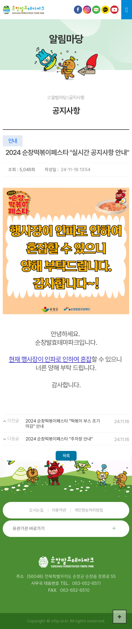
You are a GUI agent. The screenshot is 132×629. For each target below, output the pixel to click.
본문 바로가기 (13, 19)
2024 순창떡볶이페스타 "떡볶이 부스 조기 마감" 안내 (63, 423)
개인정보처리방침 (88, 510)
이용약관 (59, 510)
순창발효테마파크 (23, 9)
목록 (66, 455)
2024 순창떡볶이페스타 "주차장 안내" (59, 439)
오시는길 (36, 510)
